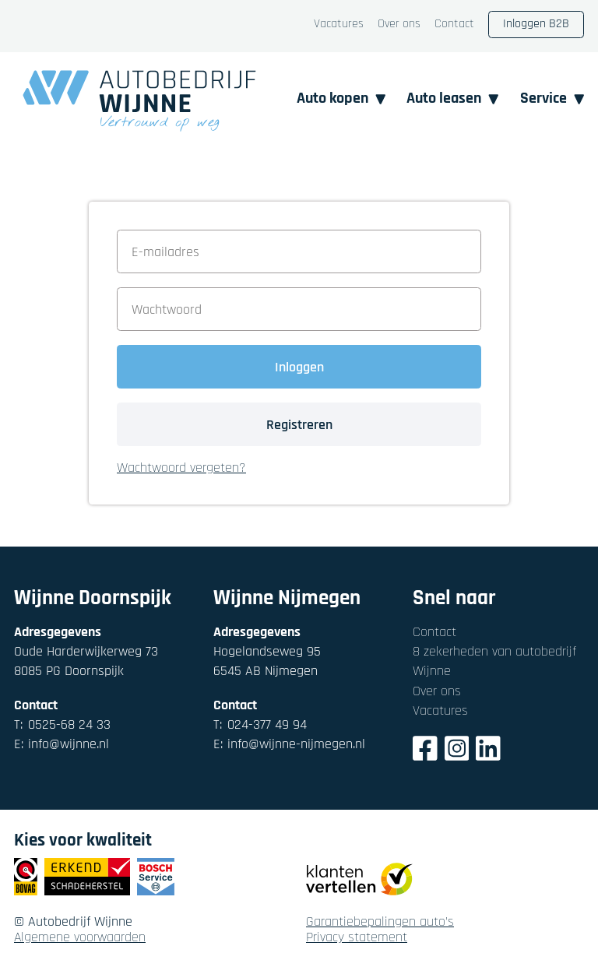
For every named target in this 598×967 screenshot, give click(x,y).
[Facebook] (425, 751)
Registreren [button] (299, 425)
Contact (454, 24)
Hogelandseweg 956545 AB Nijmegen (267, 661)
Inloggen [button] (299, 367)
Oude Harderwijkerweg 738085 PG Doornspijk (86, 661)
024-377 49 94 (260, 724)
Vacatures (339, 24)
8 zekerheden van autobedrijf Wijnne (494, 661)
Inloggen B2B (536, 24)
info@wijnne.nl (61, 744)
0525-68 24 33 (62, 724)
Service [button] (552, 98)
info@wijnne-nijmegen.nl (289, 744)
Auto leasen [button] (452, 98)
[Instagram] (457, 751)
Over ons (399, 24)
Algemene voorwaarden (80, 938)
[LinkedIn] (488, 751)
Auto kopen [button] (341, 98)
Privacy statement (356, 938)
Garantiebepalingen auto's (380, 922)
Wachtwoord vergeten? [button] (181, 468)
